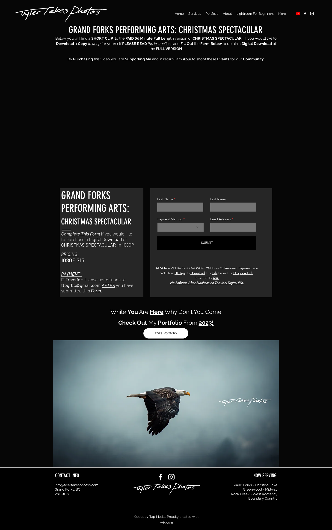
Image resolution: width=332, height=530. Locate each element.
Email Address (220, 219)
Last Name (218, 199)
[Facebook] (305, 13)
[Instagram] (312, 13)
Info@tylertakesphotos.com (76, 485)
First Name (165, 199)
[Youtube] (298, 13)
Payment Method (169, 219)
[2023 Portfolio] (165, 333)
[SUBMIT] (206, 243)
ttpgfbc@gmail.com (81, 285)
